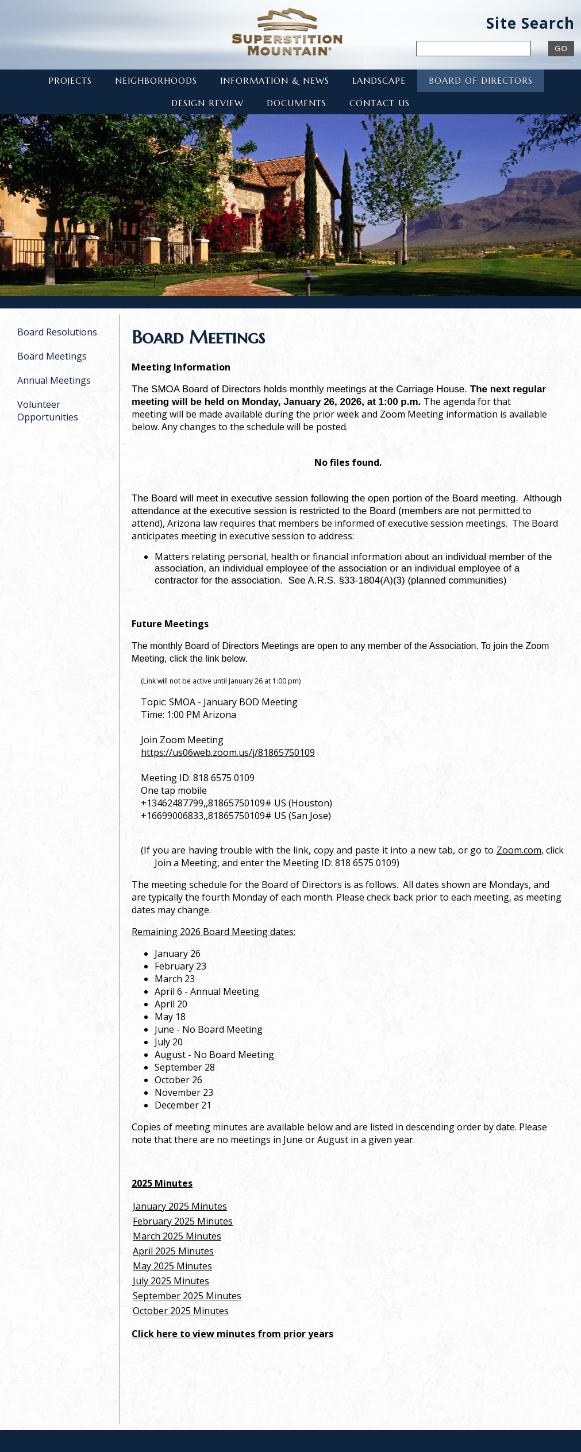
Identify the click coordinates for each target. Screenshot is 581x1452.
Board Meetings (52, 356)
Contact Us (379, 103)
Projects (70, 80)
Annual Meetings (54, 380)
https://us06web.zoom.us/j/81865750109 (228, 752)
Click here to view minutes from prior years (232, 1333)
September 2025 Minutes (187, 1295)
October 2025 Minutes (181, 1310)
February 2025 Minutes (183, 1221)
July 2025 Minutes (171, 1281)
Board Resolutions (57, 332)
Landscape (379, 80)
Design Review (207, 103)
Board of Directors (481, 80)
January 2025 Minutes (180, 1206)
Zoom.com (519, 850)
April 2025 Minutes (173, 1251)
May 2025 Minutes (172, 1266)
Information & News (274, 80)
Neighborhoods (156, 80)
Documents (296, 103)
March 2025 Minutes (177, 1236)
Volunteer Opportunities (47, 410)
